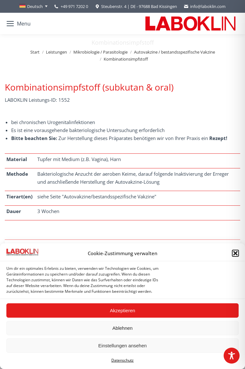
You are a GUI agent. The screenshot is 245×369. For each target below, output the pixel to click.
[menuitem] (33, 6)
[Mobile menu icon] (18, 23)
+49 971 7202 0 (74, 6)
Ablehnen (122, 328)
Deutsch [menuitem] (35, 6)
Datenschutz (122, 360)
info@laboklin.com (204, 7)
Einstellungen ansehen (122, 345)
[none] (33, 6)
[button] (235, 253)
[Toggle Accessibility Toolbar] (231, 355)
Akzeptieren (122, 310)
